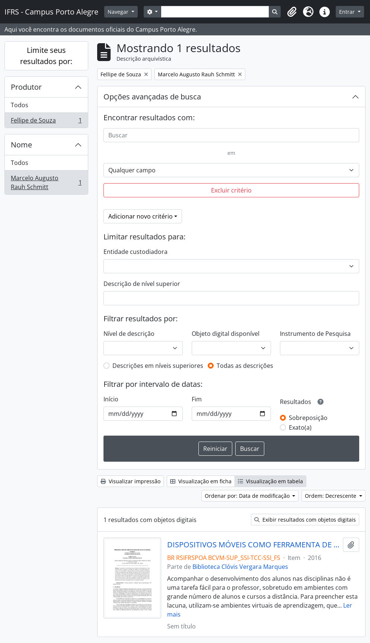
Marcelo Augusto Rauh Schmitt (46, 182)
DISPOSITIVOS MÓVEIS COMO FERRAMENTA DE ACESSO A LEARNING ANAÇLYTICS (253, 544)
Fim (197, 399)
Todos (19, 105)
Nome (21, 145)
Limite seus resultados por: (46, 55)
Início (110, 399)
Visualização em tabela (270, 481)
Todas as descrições (245, 366)
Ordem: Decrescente (331, 495)
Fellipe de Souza (46, 122)
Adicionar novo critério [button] (140, 216)
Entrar (347, 11)
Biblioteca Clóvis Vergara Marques (240, 567)
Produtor (26, 87)
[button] (292, 12)
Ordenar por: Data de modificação (248, 495)
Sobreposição (308, 418)
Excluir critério (231, 190)
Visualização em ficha (201, 481)
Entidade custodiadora (135, 252)
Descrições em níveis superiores (157, 366)
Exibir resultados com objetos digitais (305, 519)
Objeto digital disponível (225, 334)
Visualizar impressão (130, 481)
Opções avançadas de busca (152, 97)
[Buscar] (231, 135)
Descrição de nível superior (141, 284)
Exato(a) (300, 427)
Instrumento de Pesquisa (315, 334)
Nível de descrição (128, 334)
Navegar (119, 11)
